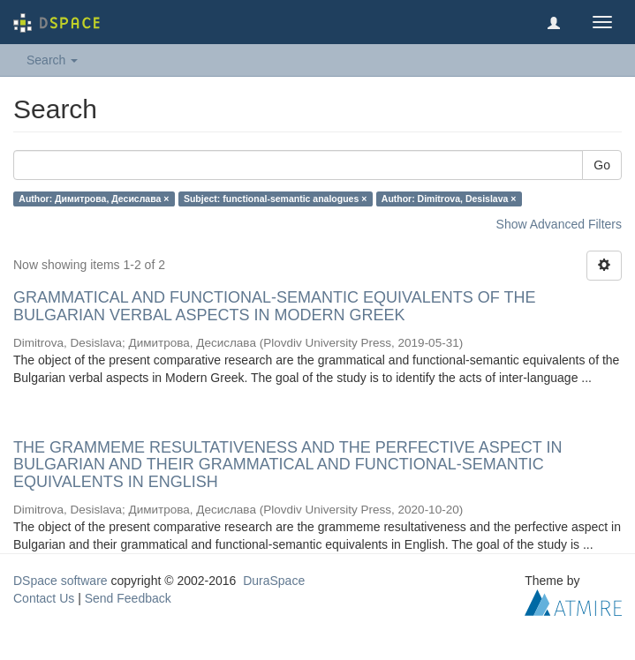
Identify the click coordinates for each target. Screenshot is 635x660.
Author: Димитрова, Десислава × (94, 198)
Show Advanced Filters (559, 224)
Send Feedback (128, 598)
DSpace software (60, 581)
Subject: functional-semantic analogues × (275, 198)
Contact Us (43, 598)
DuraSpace (274, 581)
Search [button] (52, 60)
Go (601, 165)
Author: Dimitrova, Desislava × (449, 198)
